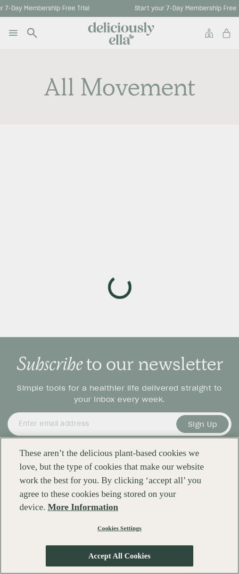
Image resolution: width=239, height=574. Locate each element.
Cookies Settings (119, 528)
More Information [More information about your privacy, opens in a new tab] (83, 507)
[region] (119, 505)
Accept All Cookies (120, 556)
